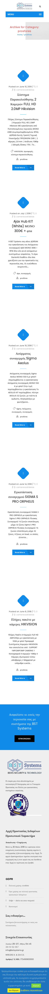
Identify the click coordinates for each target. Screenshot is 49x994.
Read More (23, 168)
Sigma (18, 408)
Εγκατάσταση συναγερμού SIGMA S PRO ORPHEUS (23, 497)
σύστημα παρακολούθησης (22, 154)
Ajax (18, 273)
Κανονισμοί (13, 906)
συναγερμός (26, 273)
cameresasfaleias (25, 90)
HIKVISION (18, 151)
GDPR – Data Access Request (21, 900)
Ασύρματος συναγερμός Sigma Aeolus (23, 358)
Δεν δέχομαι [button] (14, 990)
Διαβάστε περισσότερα (31, 990)
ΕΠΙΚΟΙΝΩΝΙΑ (24, 738)
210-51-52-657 (12, 947)
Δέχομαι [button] (36, 985)
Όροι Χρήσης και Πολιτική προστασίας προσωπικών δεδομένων (23, 893)
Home (19, 34)
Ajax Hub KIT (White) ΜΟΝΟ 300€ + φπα (23, 226)
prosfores (28, 34)
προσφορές (28, 151)
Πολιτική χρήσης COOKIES (19, 885)
